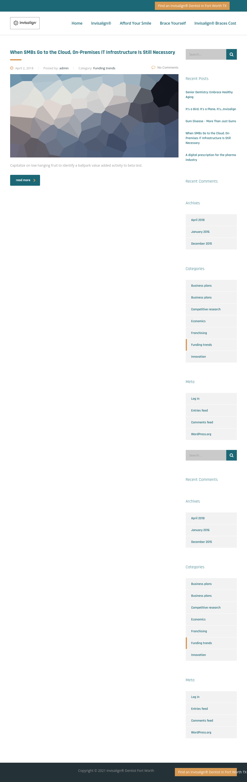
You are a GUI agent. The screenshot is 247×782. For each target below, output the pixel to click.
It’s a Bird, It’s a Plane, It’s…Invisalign (211, 109)
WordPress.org (201, 434)
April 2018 (198, 220)
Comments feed (202, 422)
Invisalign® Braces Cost (215, 23)
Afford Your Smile (135, 23)
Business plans (201, 286)
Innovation (198, 357)
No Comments (164, 67)
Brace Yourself (173, 23)
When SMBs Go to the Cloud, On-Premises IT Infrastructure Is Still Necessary (208, 138)
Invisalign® (101, 23)
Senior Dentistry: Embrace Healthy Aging (209, 94)
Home (77, 23)
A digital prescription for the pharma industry (211, 157)
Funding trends (201, 345)
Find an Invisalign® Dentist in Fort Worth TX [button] (192, 5)
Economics (198, 321)
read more (26, 180)
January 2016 (200, 232)
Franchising (199, 333)
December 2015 (201, 244)
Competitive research (206, 309)
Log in (195, 399)
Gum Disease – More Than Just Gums (211, 121)
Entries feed (199, 410)
